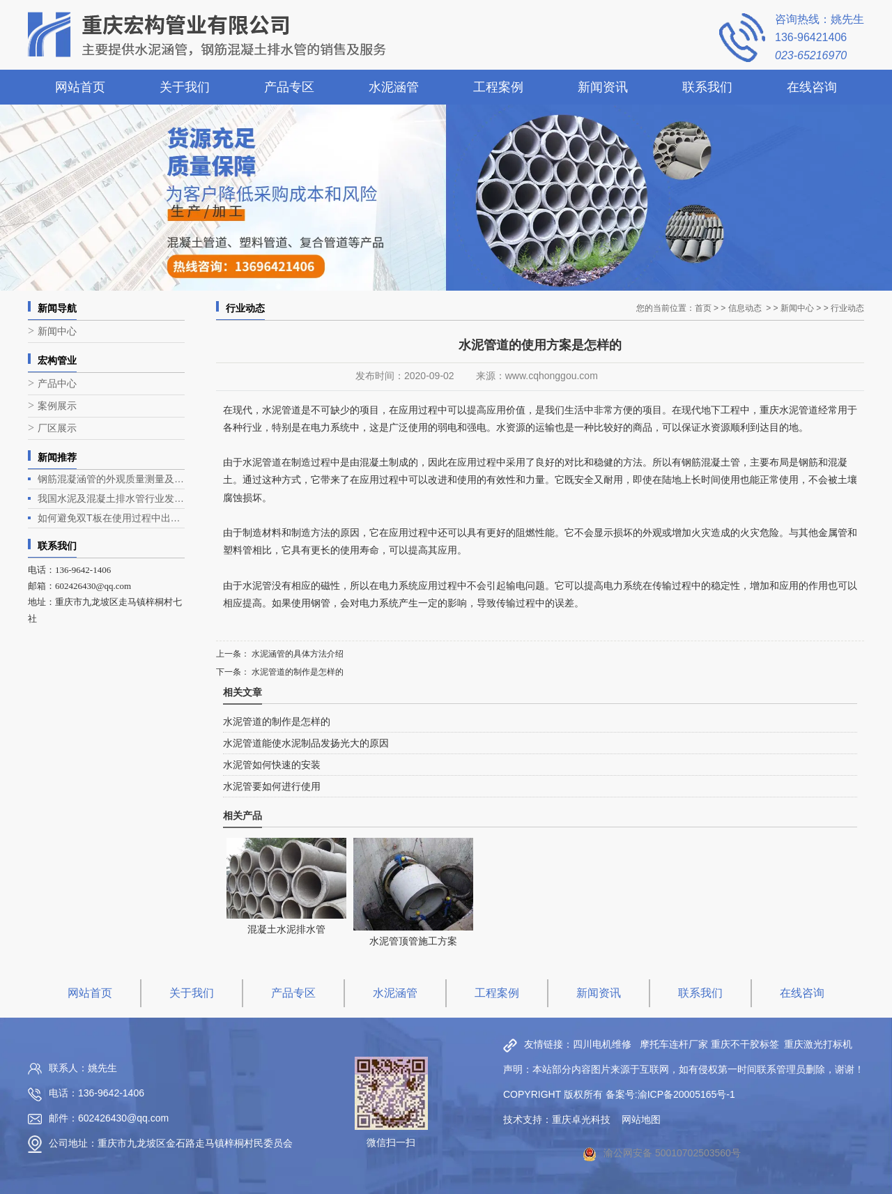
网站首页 (80, 87)
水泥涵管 (394, 87)
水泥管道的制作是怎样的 (296, 672)
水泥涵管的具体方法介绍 (296, 654)
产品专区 (289, 87)
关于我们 (185, 87)
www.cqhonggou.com (551, 375)
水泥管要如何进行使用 (272, 786)
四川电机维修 (602, 1044)
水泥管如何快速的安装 (272, 764)
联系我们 (707, 87)
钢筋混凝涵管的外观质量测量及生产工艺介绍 (111, 478)
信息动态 (745, 308)
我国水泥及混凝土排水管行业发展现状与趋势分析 (111, 498)
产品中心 (57, 383)
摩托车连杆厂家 (674, 1044)
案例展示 (57, 406)
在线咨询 (812, 87)
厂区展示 (57, 428)
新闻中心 (57, 331)
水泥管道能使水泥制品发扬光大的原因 (306, 743)
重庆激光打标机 (818, 1044)
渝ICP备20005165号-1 (686, 1094)
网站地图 (641, 1119)
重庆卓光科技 (581, 1119)
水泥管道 (262, 462)
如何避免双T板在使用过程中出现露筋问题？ (111, 517)
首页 (703, 308)
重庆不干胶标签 (745, 1044)
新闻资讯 (603, 87)
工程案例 (498, 87)
